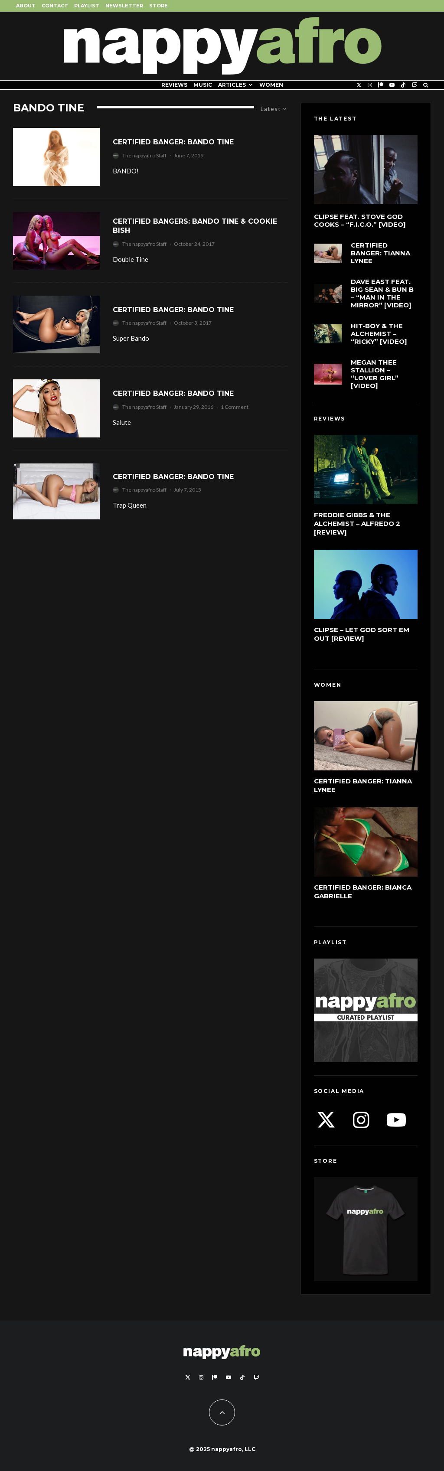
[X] (359, 85)
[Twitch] (414, 85)
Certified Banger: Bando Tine (173, 142)
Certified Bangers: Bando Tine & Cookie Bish (195, 226)
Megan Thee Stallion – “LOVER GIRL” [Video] (374, 374)
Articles (232, 85)
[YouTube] (392, 85)
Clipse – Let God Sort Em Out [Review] (361, 634)
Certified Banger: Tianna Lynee (380, 253)
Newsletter (124, 6)
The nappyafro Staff (144, 155)
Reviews (174, 85)
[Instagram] (370, 85)
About (26, 6)
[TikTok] (403, 85)
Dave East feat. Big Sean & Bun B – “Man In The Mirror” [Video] (382, 293)
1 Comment (234, 407)
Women (271, 85)
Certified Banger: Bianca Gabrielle (362, 891)
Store (158, 6)
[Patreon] (380, 85)
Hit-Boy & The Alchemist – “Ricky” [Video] (379, 334)
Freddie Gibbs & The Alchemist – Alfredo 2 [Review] (357, 523)
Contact (55, 6)
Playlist (86, 6)
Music (202, 85)
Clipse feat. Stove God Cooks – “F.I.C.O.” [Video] (360, 220)
